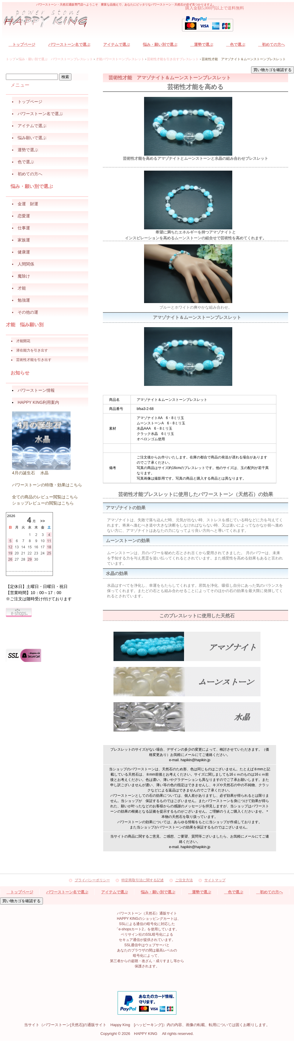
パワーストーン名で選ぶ (69, 44)
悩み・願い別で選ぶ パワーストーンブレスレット (56, 59)
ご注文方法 (184, 880)
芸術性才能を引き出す (33, 360)
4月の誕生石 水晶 (30, 472)
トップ (11, 59)
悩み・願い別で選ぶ (160, 44)
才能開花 (23, 341)
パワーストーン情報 (36, 390)
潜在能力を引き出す (32, 350)
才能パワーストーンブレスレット (120, 59)
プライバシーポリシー (92, 880)
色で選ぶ (235, 44)
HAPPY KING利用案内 (38, 402)
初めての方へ (271, 44)
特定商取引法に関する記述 (142, 880)
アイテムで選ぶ (116, 44)
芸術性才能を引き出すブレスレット (173, 59)
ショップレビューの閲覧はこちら (43, 503)
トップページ (22, 44)
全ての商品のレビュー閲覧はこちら (45, 497)
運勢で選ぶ (201, 44)
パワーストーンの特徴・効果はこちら (47, 485)
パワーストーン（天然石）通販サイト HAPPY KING (49, 19)
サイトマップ (214, 880)
